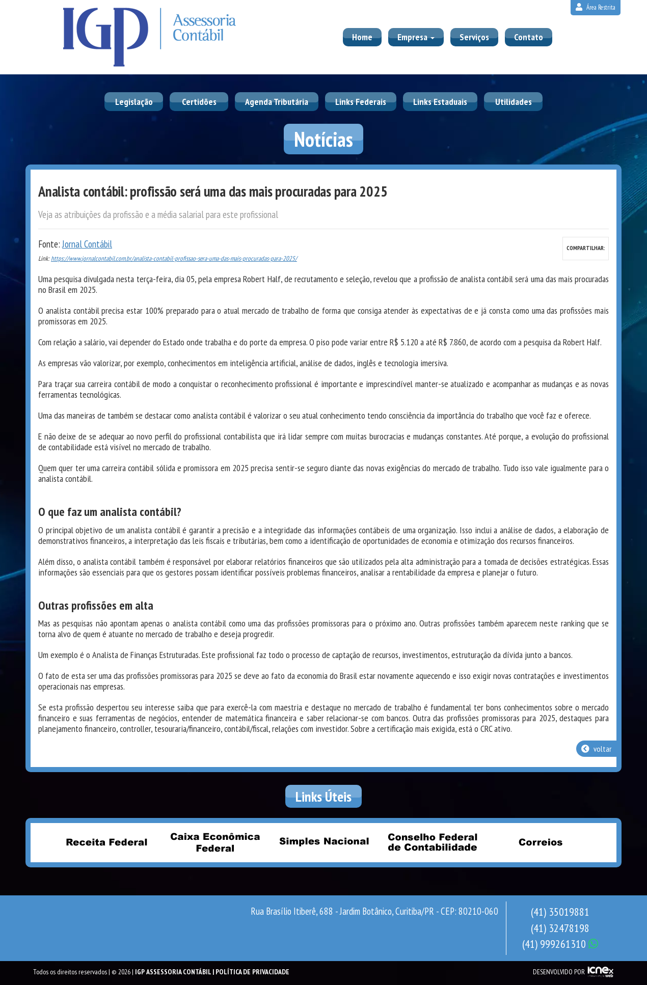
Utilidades (513, 101)
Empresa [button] (416, 37)
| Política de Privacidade (250, 971)
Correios (540, 842)
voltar (596, 749)
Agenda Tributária (276, 101)
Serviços (474, 37)
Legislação (134, 101)
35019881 (560, 912)
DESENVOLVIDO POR (559, 971)
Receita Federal (106, 842)
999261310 (560, 944)
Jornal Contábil (87, 244)
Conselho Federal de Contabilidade (432, 842)
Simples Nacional (323, 842)
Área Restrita (595, 7)
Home (362, 37)
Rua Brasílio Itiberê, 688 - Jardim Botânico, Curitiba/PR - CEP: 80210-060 (374, 911)
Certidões (199, 101)
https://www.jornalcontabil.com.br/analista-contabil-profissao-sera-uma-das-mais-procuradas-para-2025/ (174, 258)
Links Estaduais (440, 101)
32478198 (560, 928)
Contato (528, 37)
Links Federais (360, 101)
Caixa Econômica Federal (214, 842)
